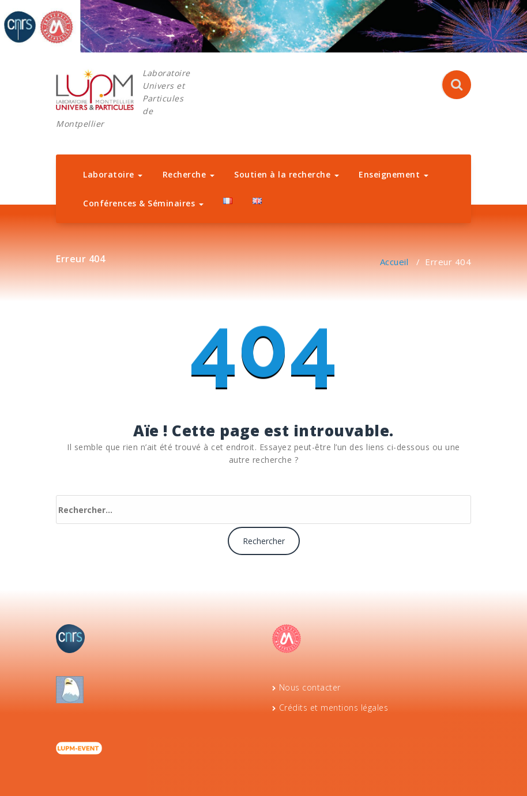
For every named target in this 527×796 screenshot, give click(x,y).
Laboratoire (112, 174)
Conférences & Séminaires (143, 203)
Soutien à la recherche (286, 174)
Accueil (394, 261)
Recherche (188, 174)
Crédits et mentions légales (334, 707)
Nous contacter (310, 687)
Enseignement (393, 174)
